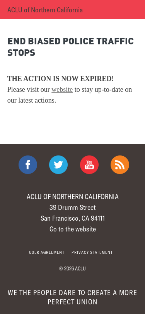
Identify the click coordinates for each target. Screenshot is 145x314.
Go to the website (72, 229)
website (62, 89)
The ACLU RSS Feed (120, 164)
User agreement (47, 252)
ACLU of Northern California (45, 9)
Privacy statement (92, 252)
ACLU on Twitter (58, 164)
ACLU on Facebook (28, 164)
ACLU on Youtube (89, 164)
